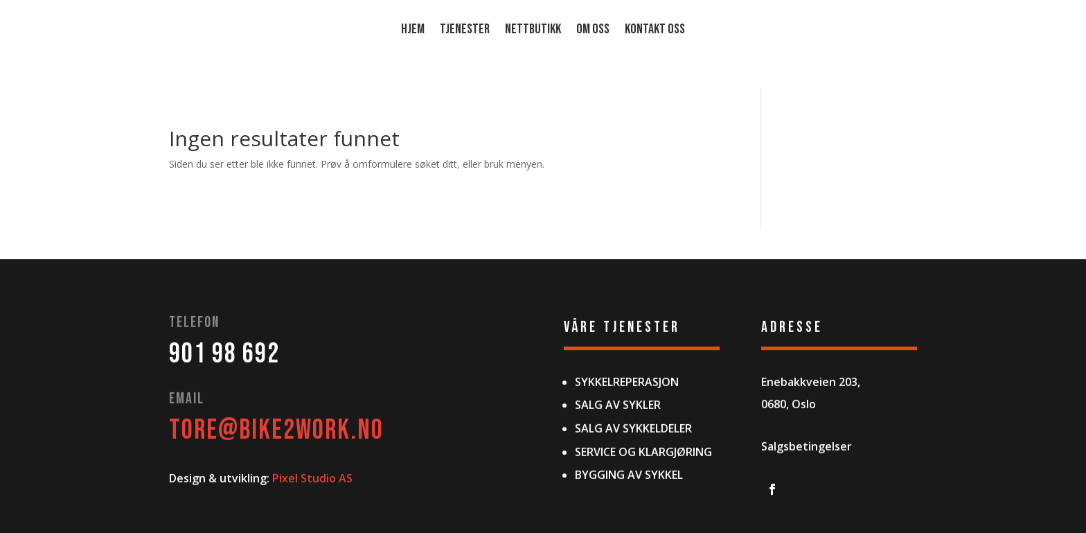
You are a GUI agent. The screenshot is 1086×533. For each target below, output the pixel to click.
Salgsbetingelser (806, 488)
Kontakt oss (655, 30)
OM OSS (592, 30)
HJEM (413, 30)
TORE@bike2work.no (276, 471)
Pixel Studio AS (312, 519)
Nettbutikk (533, 30)
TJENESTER (465, 30)
